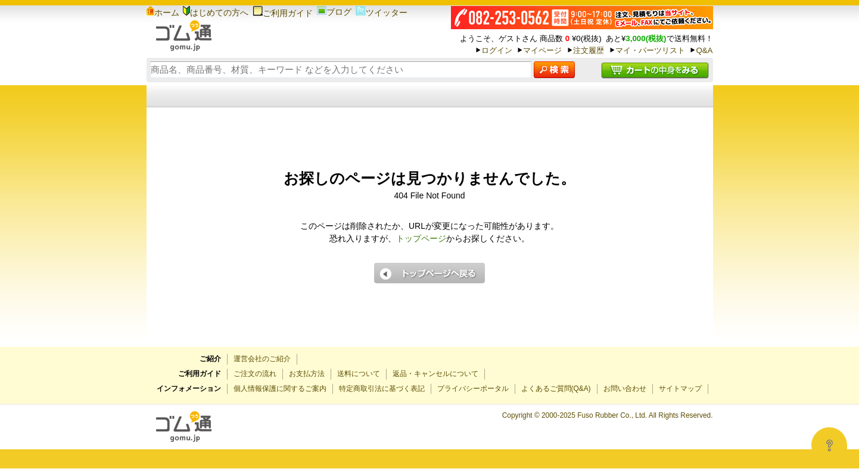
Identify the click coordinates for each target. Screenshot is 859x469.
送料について (358, 373)
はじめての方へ (215, 12)
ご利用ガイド (283, 13)
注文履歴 (588, 50)
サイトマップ (680, 388)
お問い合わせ (624, 388)
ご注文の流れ (255, 373)
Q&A (704, 50)
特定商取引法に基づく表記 (382, 388)
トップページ (421, 238)
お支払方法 (307, 373)
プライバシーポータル (473, 388)
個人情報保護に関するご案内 (280, 388)
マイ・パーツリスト (650, 50)
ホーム (163, 12)
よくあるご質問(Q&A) (556, 388)
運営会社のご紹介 (262, 359)
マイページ (542, 50)
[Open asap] (829, 445)
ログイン (496, 50)
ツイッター (381, 12)
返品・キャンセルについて (435, 373)
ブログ (334, 12)
